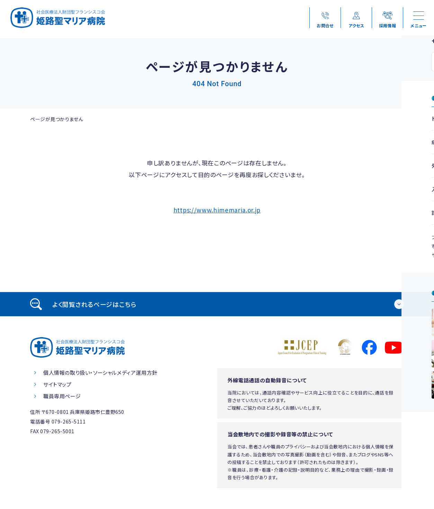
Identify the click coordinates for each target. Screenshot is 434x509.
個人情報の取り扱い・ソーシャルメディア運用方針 (100, 372)
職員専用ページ (62, 396)
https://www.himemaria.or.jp (217, 210)
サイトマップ (57, 384)
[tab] (217, 304)
